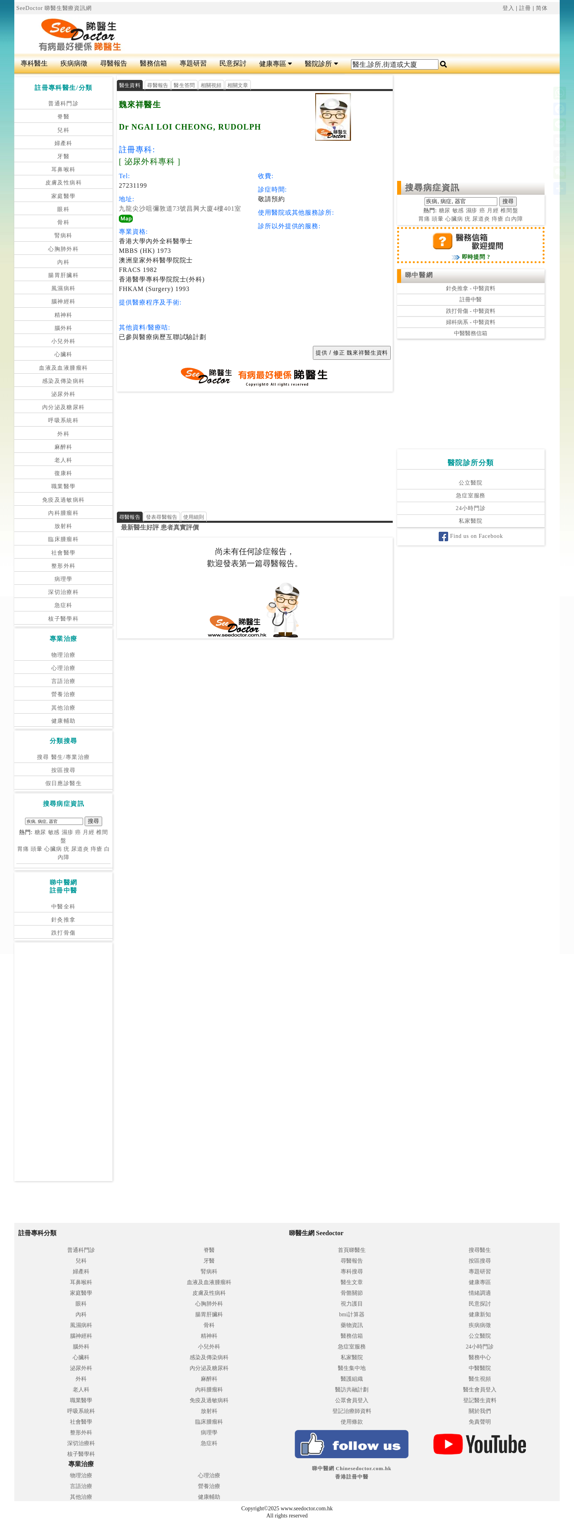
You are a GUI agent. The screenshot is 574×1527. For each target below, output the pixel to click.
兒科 (63, 130)
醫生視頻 (480, 1379)
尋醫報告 (113, 63)
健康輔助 (63, 721)
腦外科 (63, 328)
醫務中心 (480, 1357)
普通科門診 (63, 104)
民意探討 (232, 63)
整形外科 (63, 566)
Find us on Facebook (470, 536)
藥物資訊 (352, 1325)
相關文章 (237, 85)
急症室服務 (470, 496)
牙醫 (63, 156)
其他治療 (63, 708)
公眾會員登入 (351, 1400)
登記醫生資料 (479, 1400)
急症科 (63, 605)
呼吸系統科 (63, 420)
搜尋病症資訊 (432, 187)
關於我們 (480, 1411)
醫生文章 (352, 1282)
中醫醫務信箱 (470, 333)
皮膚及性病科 (63, 183)
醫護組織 (352, 1379)
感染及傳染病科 (63, 381)
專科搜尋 (352, 1272)
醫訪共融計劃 (351, 1390)
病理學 (63, 579)
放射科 (63, 526)
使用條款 (352, 1422)
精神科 (63, 315)
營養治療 (63, 694)
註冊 (525, 8)
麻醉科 (63, 447)
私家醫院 (470, 521)
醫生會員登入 (479, 1390)
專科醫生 (34, 63)
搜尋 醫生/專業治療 (63, 757)
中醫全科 (63, 907)
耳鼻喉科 (63, 170)
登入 (508, 8)
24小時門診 (471, 508)
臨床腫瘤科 (63, 539)
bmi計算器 (352, 1314)
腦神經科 (63, 302)
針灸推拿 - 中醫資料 (470, 288)
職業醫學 (63, 486)
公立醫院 (470, 483)
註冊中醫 (471, 300)
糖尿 (41, 832)
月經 (89, 832)
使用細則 (193, 517)
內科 (63, 262)
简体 (542, 8)
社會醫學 (63, 553)
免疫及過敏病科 (63, 500)
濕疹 (68, 832)
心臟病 (53, 849)
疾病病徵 (73, 63)
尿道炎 (80, 849)
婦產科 (63, 143)
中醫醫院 (480, 1368)
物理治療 (63, 655)
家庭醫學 (63, 196)
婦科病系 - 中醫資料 (470, 322)
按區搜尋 (63, 770)
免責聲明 (480, 1422)
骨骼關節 (352, 1293)
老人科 (63, 460)
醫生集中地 (352, 1368)
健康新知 (480, 1314)
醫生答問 (184, 85)
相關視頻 (211, 85)
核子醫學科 (63, 619)
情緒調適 (480, 1293)
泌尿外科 (63, 394)
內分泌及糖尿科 (63, 407)
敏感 (54, 832)
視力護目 (352, 1304)
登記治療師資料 (351, 1411)
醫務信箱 (153, 63)
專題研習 (193, 63)
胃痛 (23, 849)
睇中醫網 (419, 275)
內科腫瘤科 (63, 513)
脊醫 (63, 117)
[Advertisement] (332, 34)
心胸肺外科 (63, 249)
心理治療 (63, 668)
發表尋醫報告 (162, 517)
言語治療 (63, 681)
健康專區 (275, 64)
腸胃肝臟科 (63, 275)
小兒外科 (63, 341)
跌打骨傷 (63, 933)
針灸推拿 (63, 920)
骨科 (63, 222)
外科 (63, 434)
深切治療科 (63, 592)
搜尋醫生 (480, 1250)
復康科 (63, 473)
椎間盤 (509, 210)
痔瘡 (97, 849)
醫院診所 (321, 64)
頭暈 (37, 849)
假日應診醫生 (63, 783)
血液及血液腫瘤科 (63, 368)
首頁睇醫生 (352, 1250)
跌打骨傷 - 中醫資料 (470, 311)
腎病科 (63, 236)
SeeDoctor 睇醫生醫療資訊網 (54, 8)
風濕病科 (63, 288)
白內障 (514, 219)
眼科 (63, 209)
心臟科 (63, 354)
